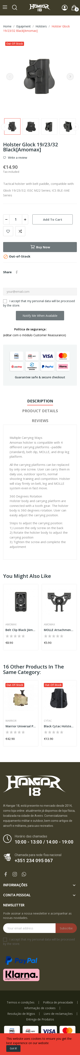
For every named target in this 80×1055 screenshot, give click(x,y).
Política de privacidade (58, 1002)
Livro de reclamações (58, 1013)
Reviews (40, 420)
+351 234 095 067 (34, 860)
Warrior (11, 721)
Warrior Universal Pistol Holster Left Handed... (20, 726)
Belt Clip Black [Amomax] (20, 630)
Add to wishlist (8, 231)
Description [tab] (40, 400)
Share (17, 272)
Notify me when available (40, 316)
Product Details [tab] (40, 410)
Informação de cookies (40, 1008)
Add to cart (52, 219)
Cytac (48, 721)
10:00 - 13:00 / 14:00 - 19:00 (44, 842)
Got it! (13, 1048)
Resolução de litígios (21, 1013)
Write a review (17, 157)
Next (70, 76)
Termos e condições (20, 1002)
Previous (9, 76)
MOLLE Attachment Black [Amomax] (59, 630)
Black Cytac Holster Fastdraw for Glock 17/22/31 (59, 726)
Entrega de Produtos (40, 1019)
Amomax (11, 624)
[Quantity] (15, 219)
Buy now (40, 247)
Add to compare (20, 231)
